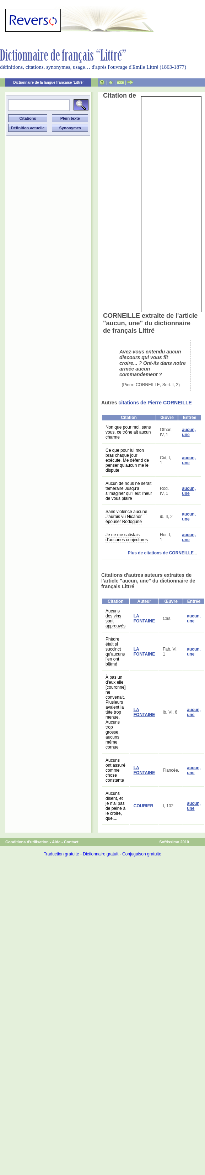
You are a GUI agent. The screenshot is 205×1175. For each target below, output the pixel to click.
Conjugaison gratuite (141, 854)
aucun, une (189, 432)
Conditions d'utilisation (27, 842)
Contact (71, 842)
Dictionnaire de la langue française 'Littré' (48, 82)
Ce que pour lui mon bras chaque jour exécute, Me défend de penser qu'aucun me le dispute (127, 460)
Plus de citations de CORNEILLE (161, 552)
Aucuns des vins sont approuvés (115, 618)
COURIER (143, 805)
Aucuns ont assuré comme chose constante (115, 770)
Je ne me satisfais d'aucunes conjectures (127, 537)
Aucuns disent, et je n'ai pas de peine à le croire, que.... (115, 806)
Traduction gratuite (61, 854)
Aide (56, 842)
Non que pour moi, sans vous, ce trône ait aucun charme (128, 432)
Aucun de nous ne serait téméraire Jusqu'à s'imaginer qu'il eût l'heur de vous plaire (129, 491)
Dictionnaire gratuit (100, 854)
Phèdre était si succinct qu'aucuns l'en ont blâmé (115, 652)
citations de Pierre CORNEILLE (155, 402)
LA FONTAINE (144, 618)
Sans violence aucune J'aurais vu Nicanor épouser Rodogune (126, 516)
